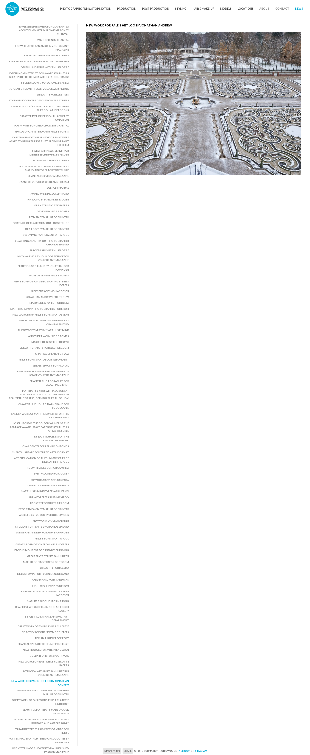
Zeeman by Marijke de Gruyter (49, 217)
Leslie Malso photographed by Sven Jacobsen (44, 593)
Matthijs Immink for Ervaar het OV (45, 491)
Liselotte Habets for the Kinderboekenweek (51, 438)
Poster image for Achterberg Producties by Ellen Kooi (39, 740)
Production (126, 8)
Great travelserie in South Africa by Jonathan (44, 118)
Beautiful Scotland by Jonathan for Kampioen (43, 268)
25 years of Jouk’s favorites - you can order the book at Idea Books (39, 108)
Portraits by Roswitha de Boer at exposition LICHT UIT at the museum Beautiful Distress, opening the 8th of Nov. (39, 394)
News (299, 8)
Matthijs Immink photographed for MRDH (39, 308)
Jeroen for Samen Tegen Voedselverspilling (39, 88)
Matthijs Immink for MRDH (50, 585)
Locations (245, 8)
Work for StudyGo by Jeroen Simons (44, 514)
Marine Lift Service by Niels (51, 160)
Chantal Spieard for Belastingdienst (43, 644)
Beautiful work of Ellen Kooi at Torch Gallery (42, 609)
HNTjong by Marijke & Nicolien (48, 199)
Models (225, 8)
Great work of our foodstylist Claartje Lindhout (40, 702)
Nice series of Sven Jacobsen (50, 291)
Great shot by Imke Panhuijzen (48, 556)
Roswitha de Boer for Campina (48, 467)
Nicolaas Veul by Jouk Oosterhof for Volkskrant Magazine (43, 258)
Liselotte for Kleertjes (53, 94)
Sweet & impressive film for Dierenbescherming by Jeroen (49, 152)
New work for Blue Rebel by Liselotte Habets (44, 663)
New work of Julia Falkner (51, 520)
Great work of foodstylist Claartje (43, 626)
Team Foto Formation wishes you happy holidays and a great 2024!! (41, 721)
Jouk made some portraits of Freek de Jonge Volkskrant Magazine (43, 373)
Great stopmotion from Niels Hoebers (42, 544)
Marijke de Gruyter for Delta (49, 302)
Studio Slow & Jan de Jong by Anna (45, 82)
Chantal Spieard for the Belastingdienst (40, 452)
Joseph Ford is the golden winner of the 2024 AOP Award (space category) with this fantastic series (39, 427)
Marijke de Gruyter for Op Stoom (46, 562)
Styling (180, 8)
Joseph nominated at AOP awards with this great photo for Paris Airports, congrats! (39, 75)
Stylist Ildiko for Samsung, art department (47, 618)
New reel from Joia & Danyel (50, 479)
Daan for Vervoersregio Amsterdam (44, 181)
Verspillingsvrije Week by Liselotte (45, 67)
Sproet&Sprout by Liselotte (49, 250)
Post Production (155, 8)
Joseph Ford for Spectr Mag (49, 655)
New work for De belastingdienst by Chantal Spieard (44, 322)
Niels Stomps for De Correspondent (44, 359)
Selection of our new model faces (45, 632)
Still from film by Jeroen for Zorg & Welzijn (39, 61)
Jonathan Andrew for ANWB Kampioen (42, 532)
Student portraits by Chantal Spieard (42, 526)
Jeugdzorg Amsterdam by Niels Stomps (42, 131)
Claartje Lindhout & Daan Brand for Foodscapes (43, 406)
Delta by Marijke (58, 187)
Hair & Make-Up (203, 8)
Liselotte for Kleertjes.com (49, 503)
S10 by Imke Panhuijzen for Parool (46, 234)
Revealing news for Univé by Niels (46, 55)
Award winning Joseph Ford (50, 193)
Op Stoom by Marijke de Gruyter (47, 229)
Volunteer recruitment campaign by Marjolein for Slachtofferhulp (44, 168)
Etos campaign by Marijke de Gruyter (44, 509)
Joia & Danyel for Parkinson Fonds (45, 446)
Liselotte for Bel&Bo (54, 567)
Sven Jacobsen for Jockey (51, 473)
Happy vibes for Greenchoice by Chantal (41, 125)
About (264, 8)
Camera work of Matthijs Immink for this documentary (40, 415)
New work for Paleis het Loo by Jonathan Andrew (40, 683)
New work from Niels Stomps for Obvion (40, 314)
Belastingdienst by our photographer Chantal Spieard (42, 242)
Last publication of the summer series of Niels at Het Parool (41, 460)
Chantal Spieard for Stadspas (48, 485)
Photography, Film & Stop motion (85, 8)
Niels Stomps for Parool (52, 538)
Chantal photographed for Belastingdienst (49, 383)
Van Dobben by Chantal (53, 40)
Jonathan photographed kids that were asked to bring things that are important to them (39, 141)
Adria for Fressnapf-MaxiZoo (48, 497)
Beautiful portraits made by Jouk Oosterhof (46, 711)
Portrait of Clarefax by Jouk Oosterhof (41, 223)
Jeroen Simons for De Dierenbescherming (41, 550)
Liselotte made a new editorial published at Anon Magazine (40, 750)
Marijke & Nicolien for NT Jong (48, 601)
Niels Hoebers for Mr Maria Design (46, 649)
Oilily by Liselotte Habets (51, 205)
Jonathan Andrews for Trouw (47, 297)
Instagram (200, 750)
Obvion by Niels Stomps (53, 211)
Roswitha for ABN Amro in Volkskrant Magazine (42, 48)
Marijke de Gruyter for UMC (50, 342)
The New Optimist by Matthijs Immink (43, 330)
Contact (282, 8)
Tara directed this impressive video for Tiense (42, 731)
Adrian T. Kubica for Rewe (52, 638)
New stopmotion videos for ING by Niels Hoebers (41, 283)
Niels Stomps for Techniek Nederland (43, 573)
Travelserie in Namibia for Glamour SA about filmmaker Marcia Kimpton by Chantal (43, 30)
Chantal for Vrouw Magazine (48, 175)
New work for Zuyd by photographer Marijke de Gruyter (43, 692)
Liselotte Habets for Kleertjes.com (44, 347)
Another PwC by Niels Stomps (48, 336)
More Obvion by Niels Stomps (49, 275)
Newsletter (112, 751)
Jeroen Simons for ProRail (51, 365)
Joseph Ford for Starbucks (50, 579)
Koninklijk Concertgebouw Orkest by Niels (39, 100)
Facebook (184, 750)
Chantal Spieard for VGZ (52, 353)
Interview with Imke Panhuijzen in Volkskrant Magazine (46, 673)
